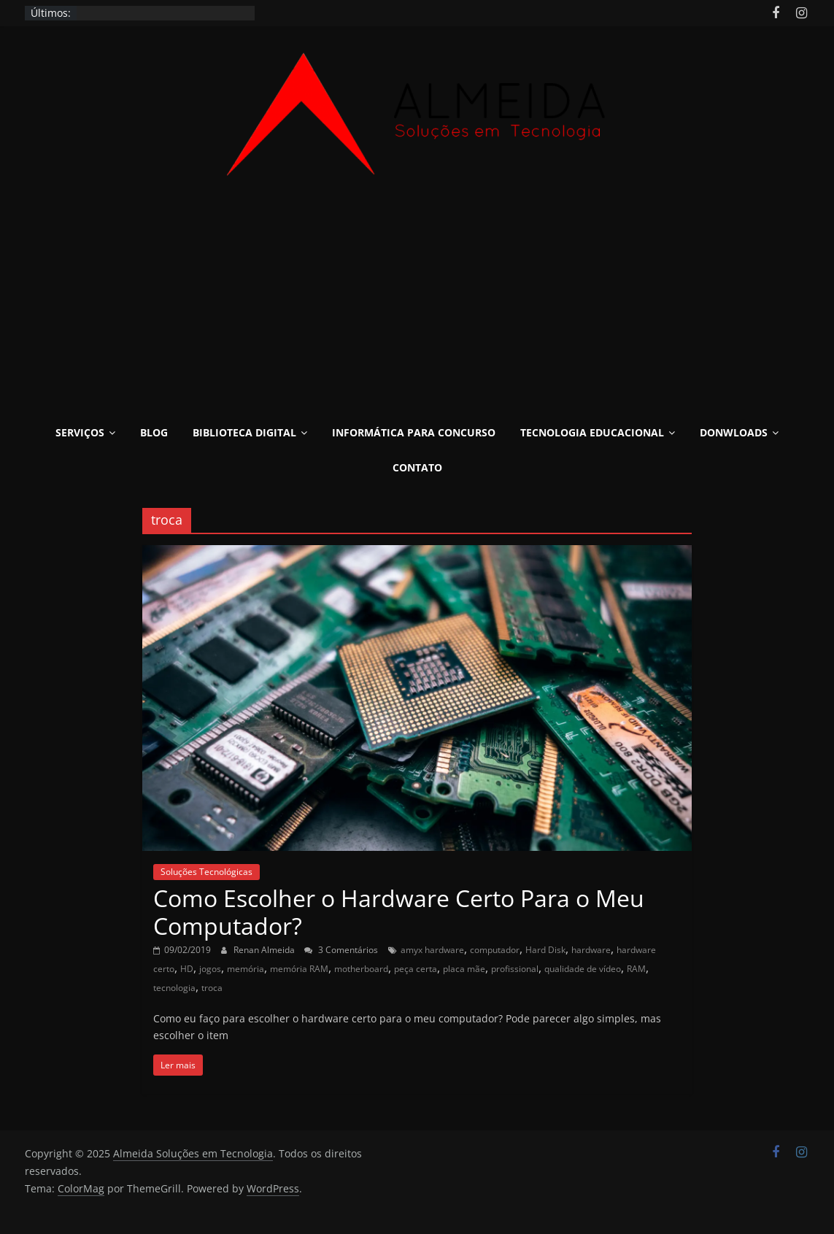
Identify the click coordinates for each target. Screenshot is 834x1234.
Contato (417, 467)
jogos (210, 969)
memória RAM (299, 969)
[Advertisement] (417, 292)
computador (495, 950)
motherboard (361, 969)
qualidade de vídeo (582, 969)
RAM (636, 969)
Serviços (79, 432)
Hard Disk (545, 950)
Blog (154, 432)
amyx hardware (432, 950)
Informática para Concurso (413, 432)
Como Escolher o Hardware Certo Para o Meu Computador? (398, 911)
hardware (591, 950)
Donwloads (734, 432)
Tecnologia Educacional (592, 432)
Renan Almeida (265, 950)
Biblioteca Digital (244, 432)
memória (245, 969)
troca (212, 988)
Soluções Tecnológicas (206, 871)
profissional (514, 969)
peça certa (415, 969)
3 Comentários (341, 950)
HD (186, 969)
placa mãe (464, 969)
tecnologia (174, 988)
